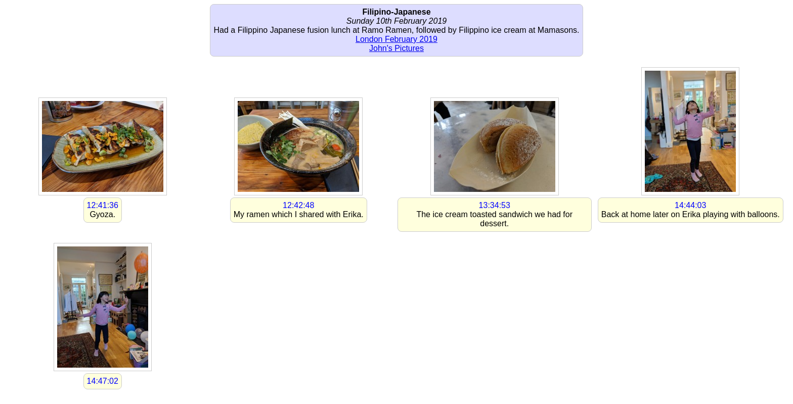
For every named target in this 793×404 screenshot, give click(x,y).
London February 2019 (396, 39)
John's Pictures (396, 48)
